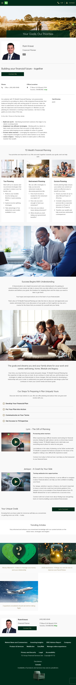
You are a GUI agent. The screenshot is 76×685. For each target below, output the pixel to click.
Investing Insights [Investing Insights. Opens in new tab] (36, 642)
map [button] (45, 89)
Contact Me (13, 74)
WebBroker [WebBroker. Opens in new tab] (31, 646)
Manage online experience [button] (56, 646)
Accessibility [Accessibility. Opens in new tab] (50, 652)
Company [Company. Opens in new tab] (67, 642)
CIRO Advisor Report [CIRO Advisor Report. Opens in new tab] (53, 642)
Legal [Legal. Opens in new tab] (41, 652)
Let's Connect (63, 509)
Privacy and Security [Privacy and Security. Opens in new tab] (28, 652)
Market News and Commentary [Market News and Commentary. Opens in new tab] (16, 642)
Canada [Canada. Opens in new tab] (38, 665)
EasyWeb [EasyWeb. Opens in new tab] (40, 646)
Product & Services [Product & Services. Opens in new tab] (17, 646)
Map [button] (55, 626)
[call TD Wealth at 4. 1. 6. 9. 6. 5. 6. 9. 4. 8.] (61, 3)
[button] (15, 404)
